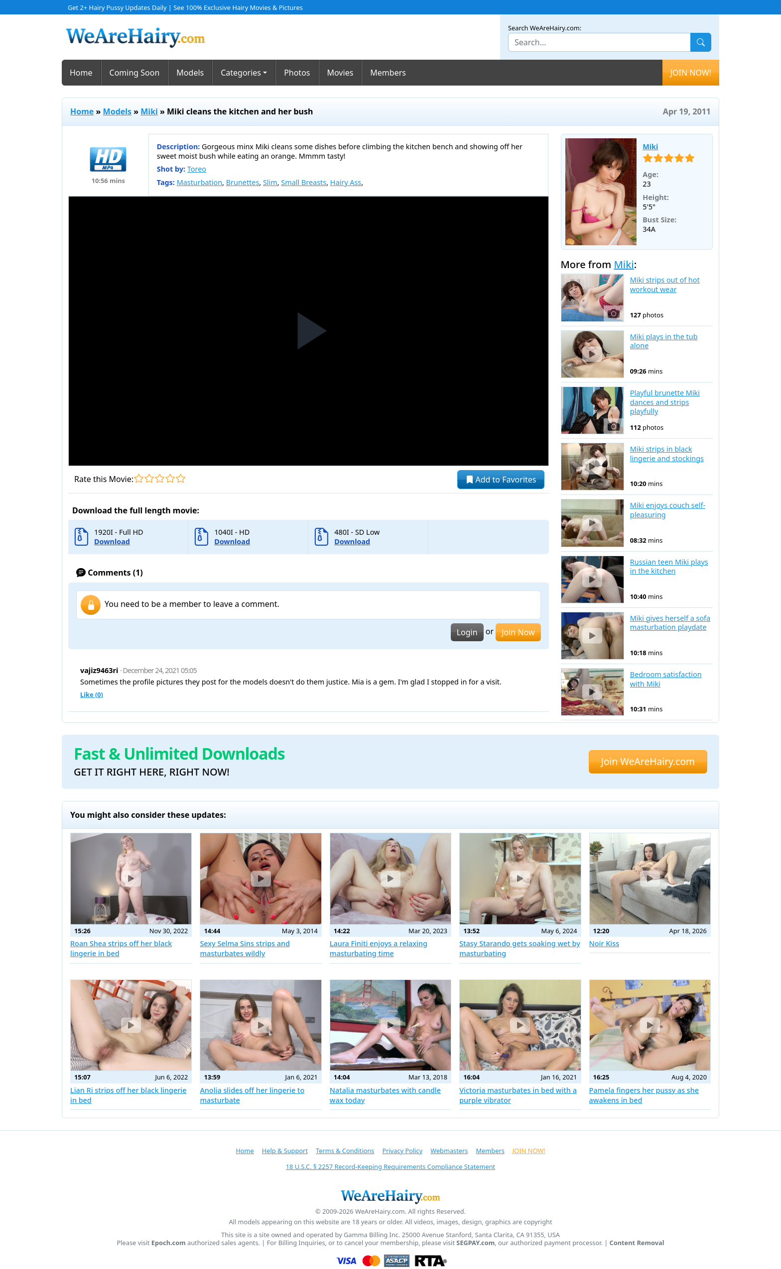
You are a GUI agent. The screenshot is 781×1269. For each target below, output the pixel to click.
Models (190, 72)
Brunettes (243, 182)
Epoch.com (168, 1243)
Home (81, 72)
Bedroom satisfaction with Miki (666, 679)
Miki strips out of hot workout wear (665, 285)
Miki (149, 111)
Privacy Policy (402, 1150)
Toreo (196, 169)
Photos (297, 72)
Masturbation (199, 182)
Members (388, 72)
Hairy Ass (345, 182)
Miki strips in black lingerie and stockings (667, 454)
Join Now (518, 632)
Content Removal (637, 1243)
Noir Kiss (604, 943)
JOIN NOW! (690, 72)
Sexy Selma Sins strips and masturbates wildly (245, 948)
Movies (340, 72)
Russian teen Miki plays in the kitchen (669, 567)
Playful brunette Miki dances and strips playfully (665, 402)
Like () (91, 694)
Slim (270, 182)
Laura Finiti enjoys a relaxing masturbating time (378, 948)
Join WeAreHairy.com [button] (648, 761)
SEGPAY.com (475, 1243)
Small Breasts (303, 182)
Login (467, 632)
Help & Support (285, 1150)
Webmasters (449, 1150)
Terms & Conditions (345, 1150)
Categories (241, 72)
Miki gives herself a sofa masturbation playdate (670, 623)
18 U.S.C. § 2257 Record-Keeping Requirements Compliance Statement (390, 1166)
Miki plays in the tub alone (664, 341)
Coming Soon (135, 72)
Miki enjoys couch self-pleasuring (667, 510)
